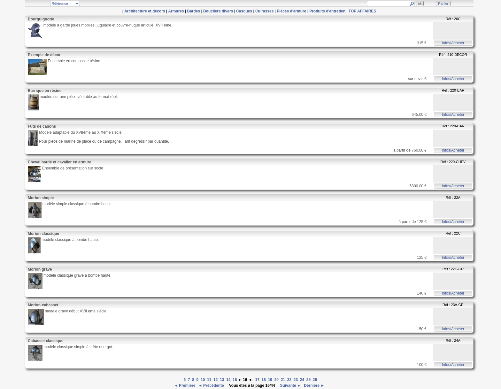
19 (270, 380)
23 (296, 380)
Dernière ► (313, 385)
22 (289, 380)
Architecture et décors (144, 11)
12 (215, 380)
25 (308, 380)
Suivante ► (290, 385)
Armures (176, 11)
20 (276, 380)
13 (222, 380)
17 (257, 380)
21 (283, 380)
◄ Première (185, 385)
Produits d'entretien (327, 11)
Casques (244, 11)
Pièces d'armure (291, 11)
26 (315, 380)
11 (209, 380)
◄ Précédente (211, 385)
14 (228, 380)
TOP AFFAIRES (362, 11)
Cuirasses (264, 11)
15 (235, 380)
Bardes (193, 11)
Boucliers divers (218, 11)
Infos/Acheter (453, 43)
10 (203, 380)
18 (264, 380)
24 (302, 380)
